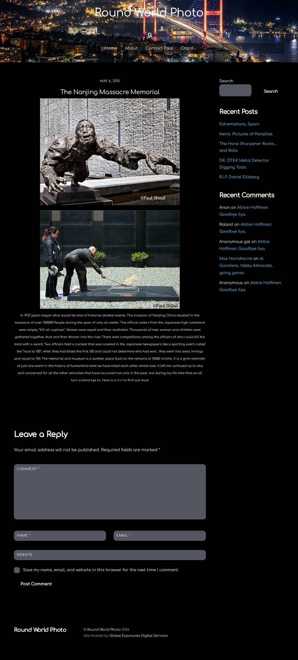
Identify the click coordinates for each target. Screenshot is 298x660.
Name (23, 542)
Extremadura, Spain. (239, 130)
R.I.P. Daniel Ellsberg (239, 183)
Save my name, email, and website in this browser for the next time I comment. (101, 576)
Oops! (187, 54)
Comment (28, 475)
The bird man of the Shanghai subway (59, 414)
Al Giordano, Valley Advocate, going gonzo (246, 272)
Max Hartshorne (235, 265)
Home (111, 54)
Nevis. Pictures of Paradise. (246, 140)
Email (123, 542)
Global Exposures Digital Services (138, 642)
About (131, 54)
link (119, 386)
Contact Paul (159, 54)
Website (25, 561)
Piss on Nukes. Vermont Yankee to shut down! (156, 414)
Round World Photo (104, 636)
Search (226, 87)
